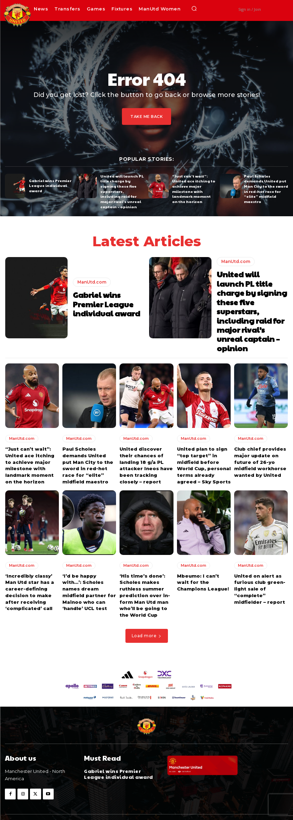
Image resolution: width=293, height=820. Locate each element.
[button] (194, 8)
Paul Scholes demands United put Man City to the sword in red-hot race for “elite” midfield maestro (265, 188)
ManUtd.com (91, 281)
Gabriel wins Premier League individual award (49, 186)
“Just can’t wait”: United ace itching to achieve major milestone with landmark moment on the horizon (193, 188)
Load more (147, 617)
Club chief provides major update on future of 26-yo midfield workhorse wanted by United (259, 445)
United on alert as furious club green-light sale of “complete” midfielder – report (259, 571)
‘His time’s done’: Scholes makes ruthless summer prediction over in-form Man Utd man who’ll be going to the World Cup (144, 578)
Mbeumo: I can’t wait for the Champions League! (202, 565)
